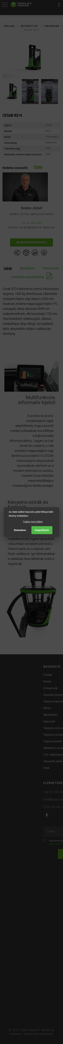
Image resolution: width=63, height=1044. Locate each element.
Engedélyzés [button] (42, 530)
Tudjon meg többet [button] (33, 521)
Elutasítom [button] (20, 530)
